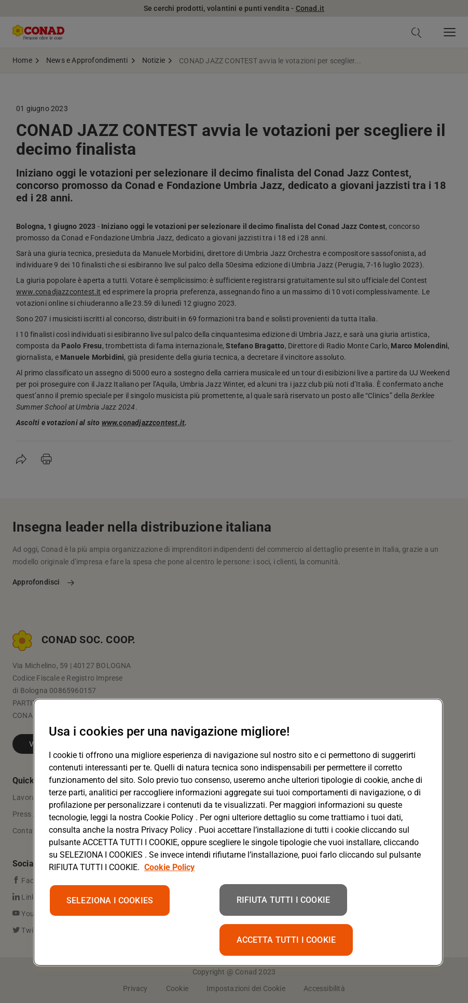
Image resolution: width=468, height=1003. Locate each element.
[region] (238, 832)
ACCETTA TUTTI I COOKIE (286, 940)
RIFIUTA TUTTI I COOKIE (284, 900)
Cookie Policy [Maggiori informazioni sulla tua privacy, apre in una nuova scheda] (169, 867)
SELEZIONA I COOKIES (109, 900)
